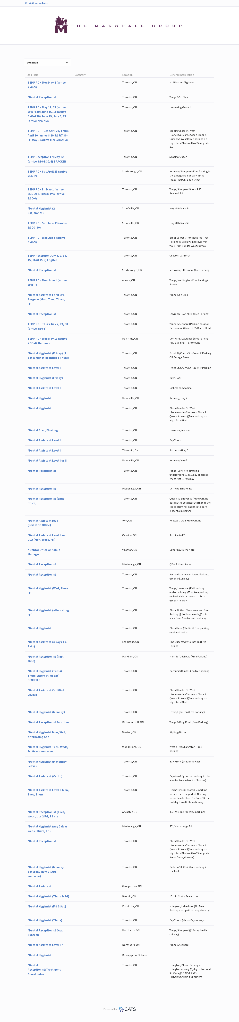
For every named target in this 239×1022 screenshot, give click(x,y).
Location (47, 62)
